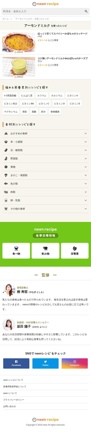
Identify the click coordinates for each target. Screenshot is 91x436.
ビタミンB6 (28, 103)
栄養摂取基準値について (14, 386)
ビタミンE (42, 40)
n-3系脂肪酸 (10, 95)
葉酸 (34, 111)
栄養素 (75, 250)
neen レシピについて (13, 380)
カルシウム (56, 95)
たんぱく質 (26, 95)
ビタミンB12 (10, 103)
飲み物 (45, 250)
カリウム (41, 95)
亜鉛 (24, 111)
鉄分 (43, 111)
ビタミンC (44, 103)
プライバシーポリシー (13, 400)
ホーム (5, 19)
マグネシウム (11, 111)
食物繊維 (55, 111)
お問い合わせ (9, 406)
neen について (10, 393)
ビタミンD (59, 103)
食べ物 (16, 250)
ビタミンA (72, 95)
